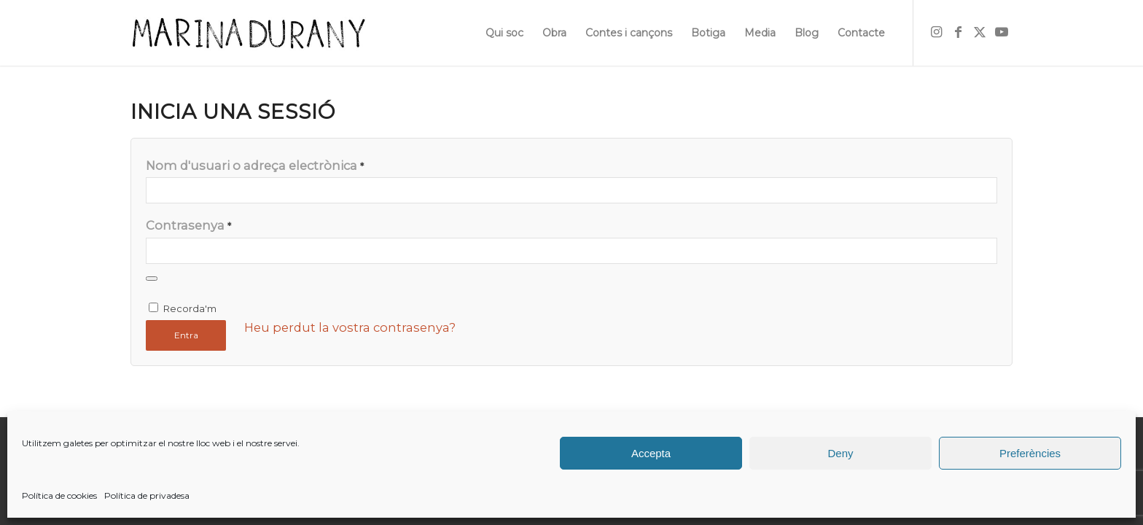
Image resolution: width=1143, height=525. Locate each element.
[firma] (248, 33)
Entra (186, 335)
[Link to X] (980, 32)
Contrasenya (188, 225)
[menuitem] (504, 33)
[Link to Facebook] (958, 32)
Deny (840, 453)
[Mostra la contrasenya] (151, 278)
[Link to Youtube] (1002, 32)
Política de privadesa (147, 495)
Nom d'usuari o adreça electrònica (255, 165)
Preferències (1030, 453)
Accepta (651, 453)
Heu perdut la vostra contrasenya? (350, 327)
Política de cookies (59, 495)
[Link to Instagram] (936, 32)
